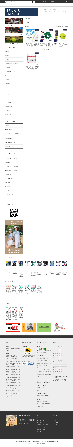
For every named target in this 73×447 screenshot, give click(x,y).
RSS (38, 433)
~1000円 (29, 18)
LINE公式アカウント (9, 198)
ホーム (26, 18)
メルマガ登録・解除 (41, 429)
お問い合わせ (55, 424)
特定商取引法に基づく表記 (42, 424)
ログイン (57, 1)
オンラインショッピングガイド (11, 166)
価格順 (63, 26)
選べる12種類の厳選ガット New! (11, 194)
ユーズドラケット (9, 186)
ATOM (41, 433)
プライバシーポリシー (41, 427)
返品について (39, 422)
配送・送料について (41, 420)
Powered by (36, 443)
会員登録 (51, 1)
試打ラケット (8, 182)
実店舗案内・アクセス (9, 162)
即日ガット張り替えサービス (11, 170)
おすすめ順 (58, 26)
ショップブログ (40, 431)
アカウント (45, 1)
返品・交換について (9, 178)
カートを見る (55, 422)
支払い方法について (41, 417)
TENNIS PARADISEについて (11, 158)
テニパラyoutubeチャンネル (11, 190)
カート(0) (64, 1)
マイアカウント (56, 415)
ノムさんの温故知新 (9, 174)
